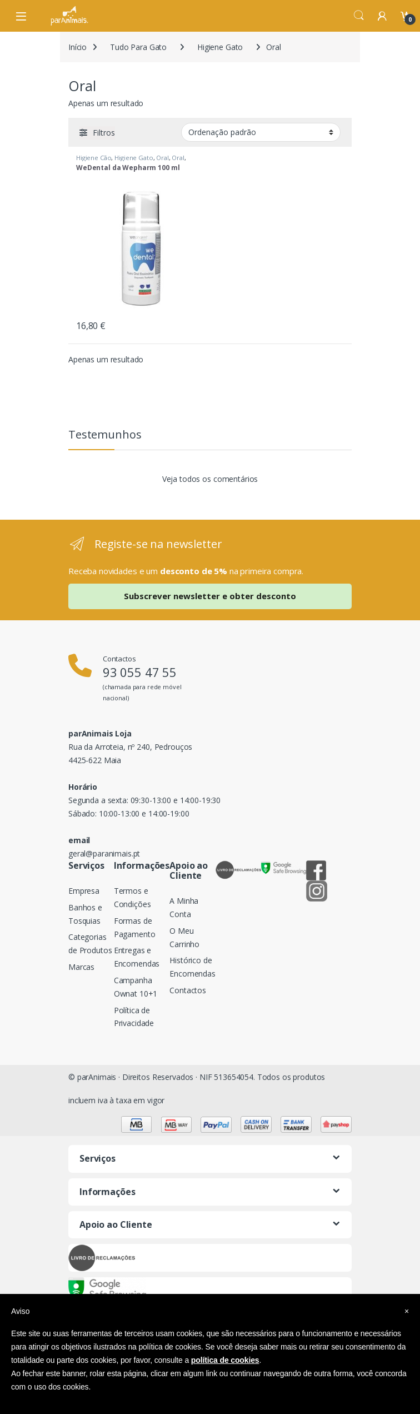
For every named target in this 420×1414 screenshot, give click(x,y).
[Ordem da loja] (261, 132)
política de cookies (225, 1360)
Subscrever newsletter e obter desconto (210, 595)
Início (77, 47)
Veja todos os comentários (210, 479)
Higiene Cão (93, 157)
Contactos (187, 990)
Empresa (83, 890)
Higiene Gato (220, 47)
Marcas (81, 967)
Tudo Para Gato (138, 47)
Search (359, 15)
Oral (162, 157)
